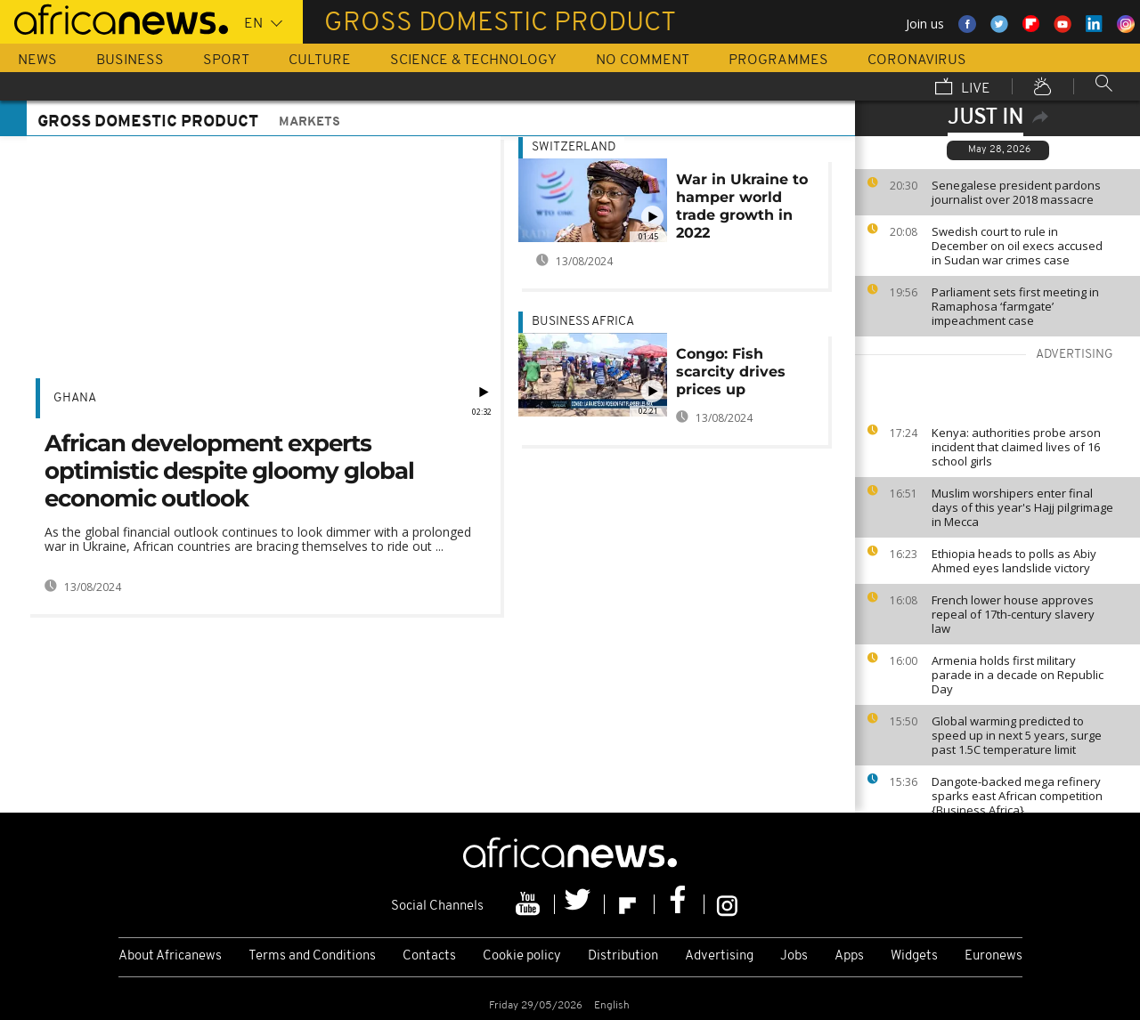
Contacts (429, 956)
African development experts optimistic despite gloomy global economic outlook (229, 471)
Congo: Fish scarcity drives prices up (731, 371)
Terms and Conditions (312, 956)
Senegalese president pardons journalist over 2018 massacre (1016, 192)
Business (130, 60)
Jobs (794, 956)
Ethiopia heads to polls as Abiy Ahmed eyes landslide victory (1014, 560)
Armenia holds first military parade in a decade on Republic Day (1017, 674)
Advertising (719, 956)
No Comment (642, 60)
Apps (849, 956)
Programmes (778, 60)
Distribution (623, 956)
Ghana (74, 398)
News (37, 60)
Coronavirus (916, 60)
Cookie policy (522, 956)
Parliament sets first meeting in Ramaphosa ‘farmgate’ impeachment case (1015, 306)
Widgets (914, 956)
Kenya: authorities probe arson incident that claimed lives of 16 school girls (1016, 446)
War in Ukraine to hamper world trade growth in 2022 (742, 206)
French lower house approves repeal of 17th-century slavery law (1013, 614)
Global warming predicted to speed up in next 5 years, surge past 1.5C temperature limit (1017, 735)
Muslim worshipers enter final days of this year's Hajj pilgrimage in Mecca (1022, 507)
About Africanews (170, 956)
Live (962, 88)
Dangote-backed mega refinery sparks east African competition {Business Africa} (1017, 795)
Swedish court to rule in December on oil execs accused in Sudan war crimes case (1017, 245)
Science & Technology (473, 60)
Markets (309, 122)
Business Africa (583, 321)
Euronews (993, 956)
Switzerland (573, 147)
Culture (320, 60)
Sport (226, 60)
